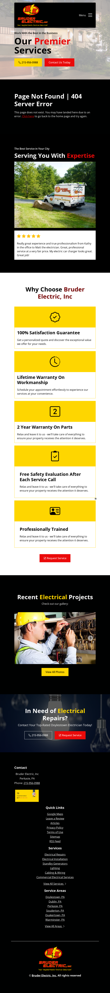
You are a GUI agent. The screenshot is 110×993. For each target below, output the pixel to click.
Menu (86, 15)
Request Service (55, 558)
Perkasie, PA (55, 906)
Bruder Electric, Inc (44, 975)
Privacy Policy (55, 827)
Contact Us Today (59, 62)
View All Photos (55, 672)
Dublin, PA (55, 901)
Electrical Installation (55, 859)
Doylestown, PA (55, 897)
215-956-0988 (32, 783)
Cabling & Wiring (55, 872)
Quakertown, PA (55, 915)
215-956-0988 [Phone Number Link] (28, 62)
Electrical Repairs (55, 854)
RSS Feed (55, 841)
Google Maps (55, 814)
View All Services (55, 884)
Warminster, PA (55, 920)
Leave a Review (55, 818)
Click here (28, 116)
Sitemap (55, 836)
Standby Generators (55, 863)
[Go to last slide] (19, 638)
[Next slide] (90, 638)
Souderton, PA (55, 910)
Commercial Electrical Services (55, 877)
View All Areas (55, 926)
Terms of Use (55, 832)
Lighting (55, 868)
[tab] (51, 662)
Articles (55, 823)
